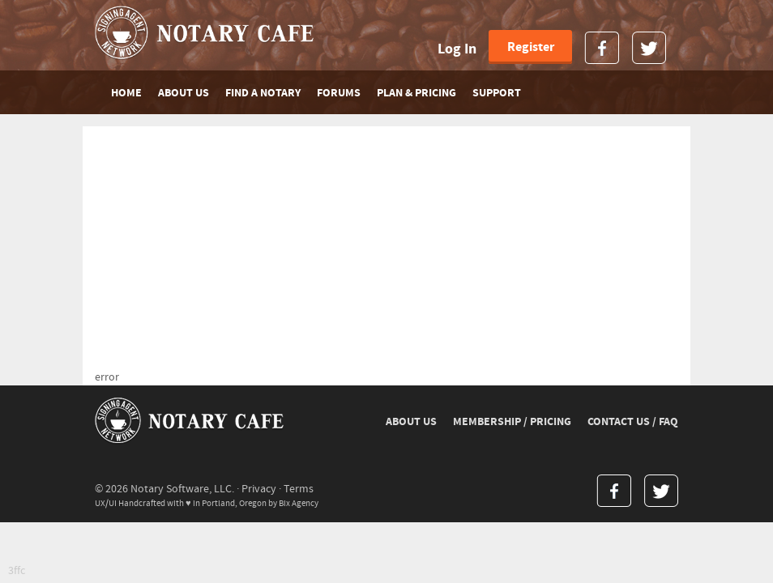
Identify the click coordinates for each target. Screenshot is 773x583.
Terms (299, 489)
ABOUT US (183, 93)
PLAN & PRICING (416, 93)
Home (126, 93)
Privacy (258, 489)
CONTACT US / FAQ (632, 422)
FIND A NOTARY (263, 93)
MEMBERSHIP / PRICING (512, 422)
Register (530, 47)
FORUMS (339, 93)
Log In (457, 49)
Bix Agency (298, 503)
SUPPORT (496, 93)
